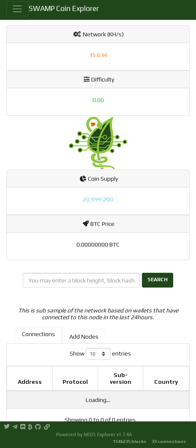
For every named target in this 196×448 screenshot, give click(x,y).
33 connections (169, 441)
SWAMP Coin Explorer (64, 8)
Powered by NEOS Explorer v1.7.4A (94, 434)
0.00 (98, 100)
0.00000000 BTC (98, 244)
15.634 (98, 55)
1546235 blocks (129, 441)
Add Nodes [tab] (83, 336)
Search (157, 279)
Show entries (100, 354)
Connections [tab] (38, 334)
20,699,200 (98, 199)
